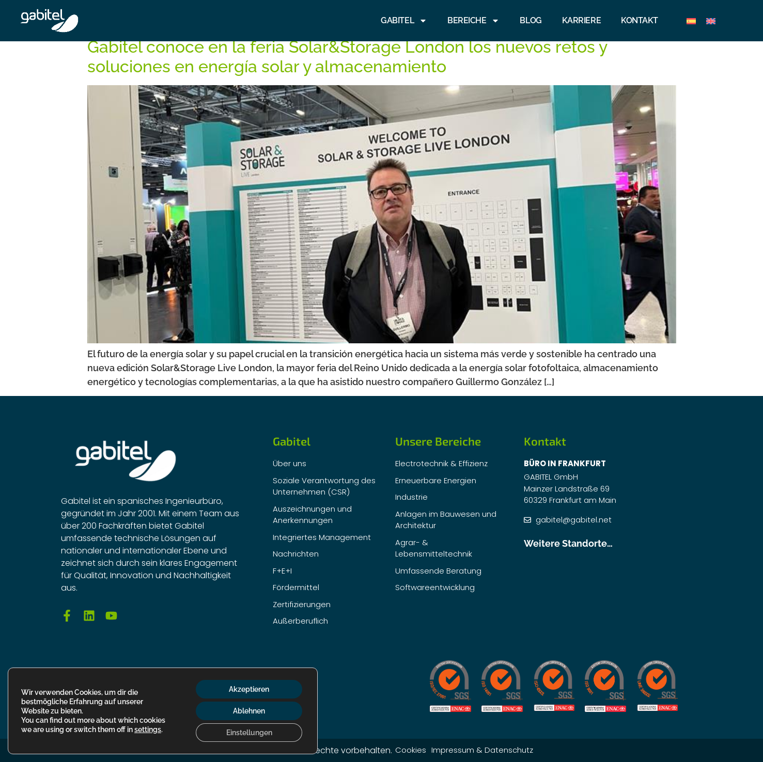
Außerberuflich (300, 620)
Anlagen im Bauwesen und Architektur (445, 520)
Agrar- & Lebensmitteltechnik (433, 548)
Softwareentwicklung (435, 587)
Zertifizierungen (302, 604)
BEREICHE (473, 20)
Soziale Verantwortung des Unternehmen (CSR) (324, 486)
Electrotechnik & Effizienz (441, 463)
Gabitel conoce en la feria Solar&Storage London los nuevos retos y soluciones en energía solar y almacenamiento (347, 56)
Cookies (410, 749)
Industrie (411, 496)
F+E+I (282, 570)
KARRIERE (581, 20)
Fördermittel (296, 587)
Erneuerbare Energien (435, 480)
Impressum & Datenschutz (482, 749)
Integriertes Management (322, 537)
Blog (530, 20)
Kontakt (639, 20)
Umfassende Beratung (438, 570)
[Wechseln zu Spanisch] (691, 20)
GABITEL (404, 20)
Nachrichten (296, 553)
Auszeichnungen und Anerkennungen (312, 514)
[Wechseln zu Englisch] (711, 20)
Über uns (289, 463)
